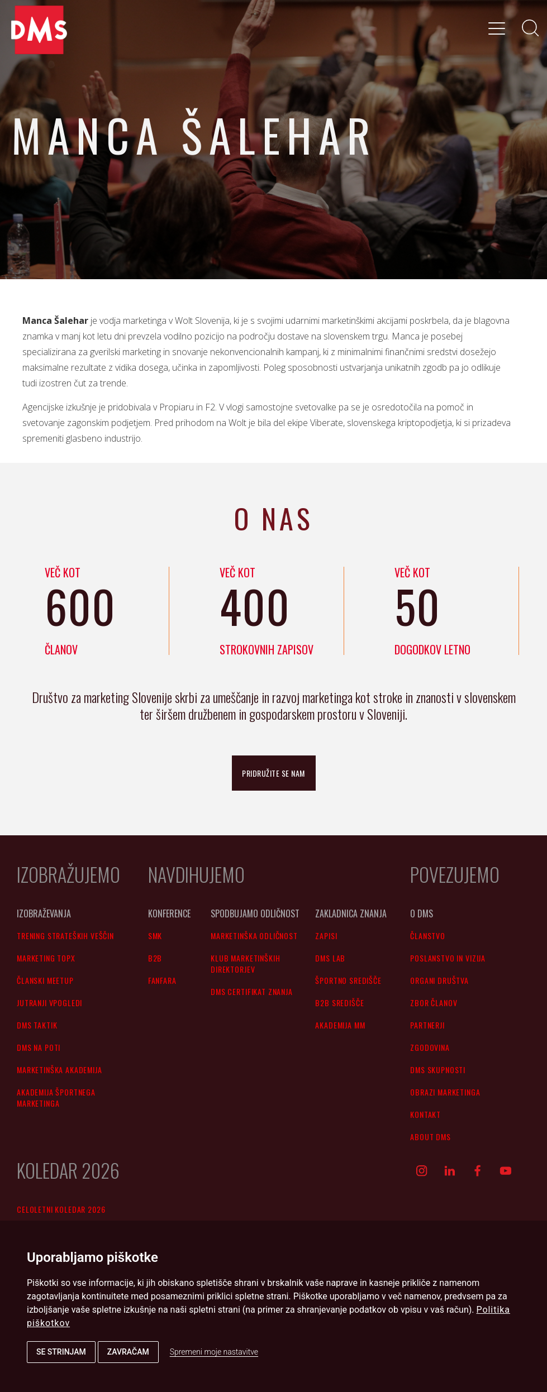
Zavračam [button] (128, 1351)
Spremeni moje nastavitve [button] (214, 1351)
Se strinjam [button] (61, 1351)
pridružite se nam (273, 773)
